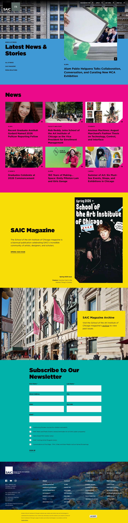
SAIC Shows (67, 502)
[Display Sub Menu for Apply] (102, 473)
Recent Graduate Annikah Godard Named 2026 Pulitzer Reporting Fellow (23, 133)
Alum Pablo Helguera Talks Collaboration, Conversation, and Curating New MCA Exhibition (92, 72)
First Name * (33, 384)
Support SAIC (67, 487)
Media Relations (11, 70)
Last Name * (71, 384)
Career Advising (89, 490)
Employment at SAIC (48, 502)
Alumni (66, 484)
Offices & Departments (49, 490)
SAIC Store (67, 496)
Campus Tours (110, 484)
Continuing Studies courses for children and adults (50, 427)
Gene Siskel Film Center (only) (43, 436)
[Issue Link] (62, 279)
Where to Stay (110, 496)
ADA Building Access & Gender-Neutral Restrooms (114, 492)
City (68, 394)
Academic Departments (91, 487)
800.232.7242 (9, 499)
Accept (93, 516)
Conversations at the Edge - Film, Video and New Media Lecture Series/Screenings (61, 444)
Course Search (89, 493)
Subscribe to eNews (69, 499)
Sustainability (47, 493)
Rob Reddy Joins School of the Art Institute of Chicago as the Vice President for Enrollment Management (64, 136)
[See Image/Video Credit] (115, 58)
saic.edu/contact (10, 494)
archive (105, 325)
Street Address (34, 394)
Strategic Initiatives (48, 484)
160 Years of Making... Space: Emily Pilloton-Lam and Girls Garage (63, 178)
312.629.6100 (9, 500)
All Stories (9, 62)
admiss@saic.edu (10, 488)
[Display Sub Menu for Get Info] (111, 473)
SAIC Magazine (10, 66)
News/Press (67, 490)
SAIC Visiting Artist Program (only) (45, 440)
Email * (31, 414)
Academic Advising (90, 484)
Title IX (44, 499)
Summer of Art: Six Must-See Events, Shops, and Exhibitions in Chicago (102, 178)
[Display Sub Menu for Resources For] (94, 473)
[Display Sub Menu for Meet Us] (120, 473)
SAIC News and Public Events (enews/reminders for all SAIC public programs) (59, 431)
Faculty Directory (90, 496)
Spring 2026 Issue (18, 252)
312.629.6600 (9, 505)
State (31, 404)
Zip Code (70, 404)
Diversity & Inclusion (48, 496)
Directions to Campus (112, 487)
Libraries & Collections (91, 499)
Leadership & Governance (49, 487)
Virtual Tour (110, 499)
